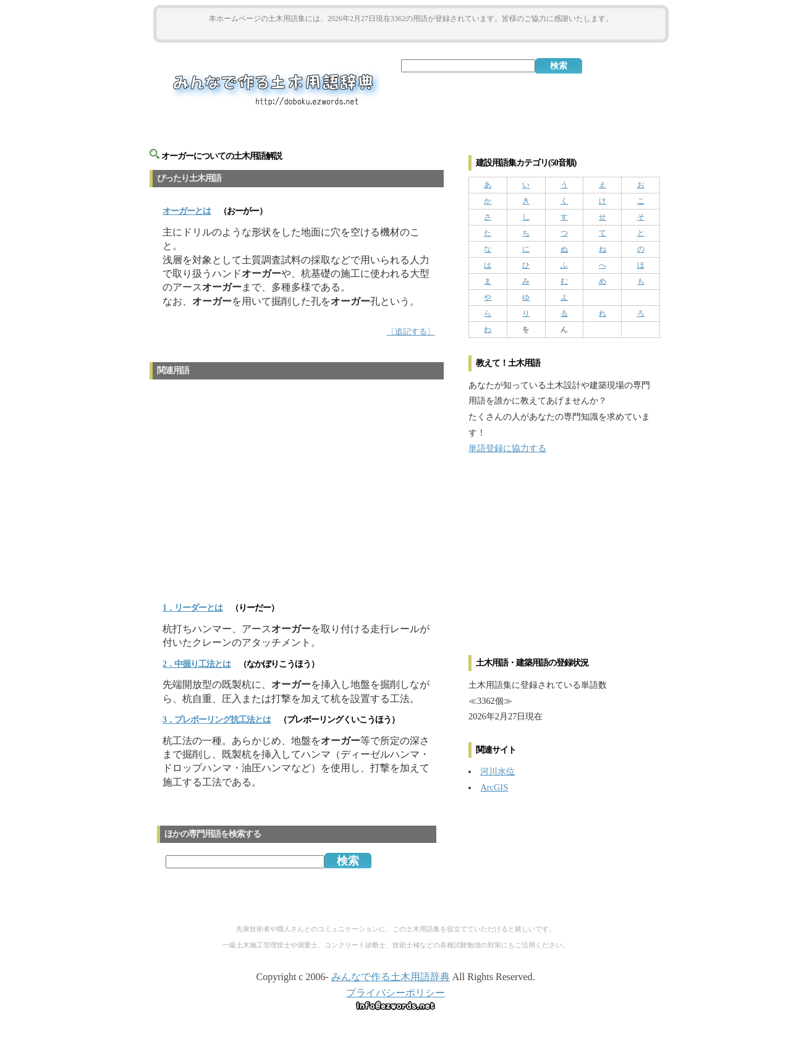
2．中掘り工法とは (197, 664)
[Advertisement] (411, 31)
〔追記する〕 (411, 332)
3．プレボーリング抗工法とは (217, 719)
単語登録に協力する (507, 448)
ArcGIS (494, 787)
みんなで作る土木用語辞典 (390, 976)
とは (187, 211)
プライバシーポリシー (395, 993)
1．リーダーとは (192, 607)
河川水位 (497, 771)
